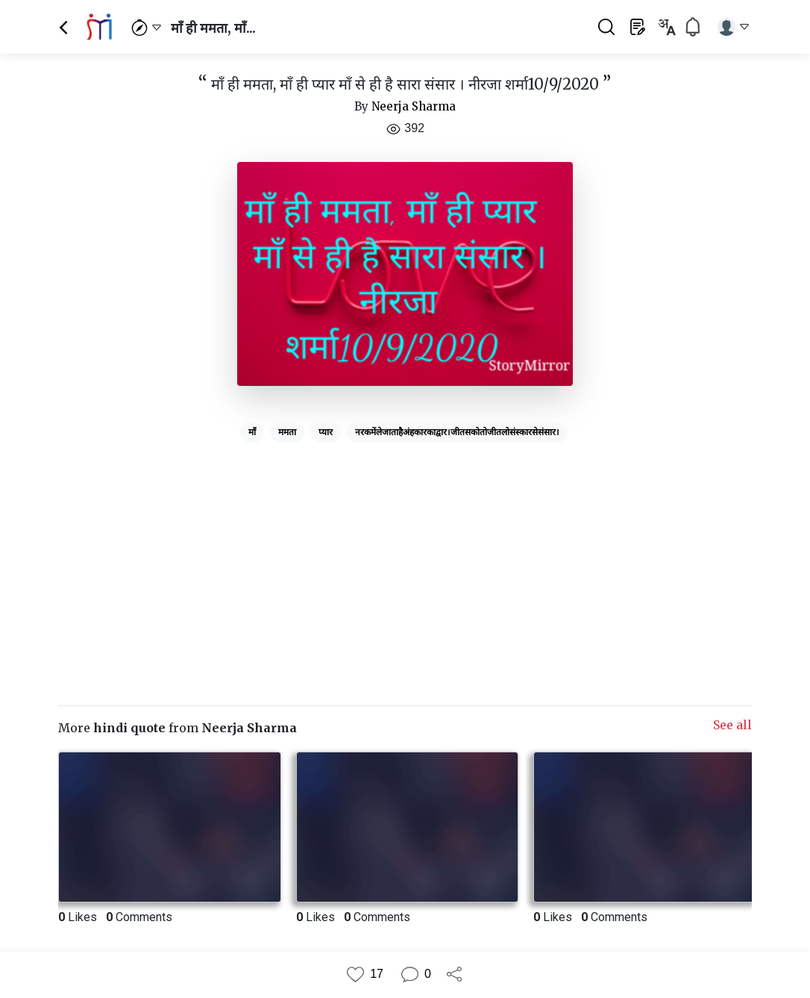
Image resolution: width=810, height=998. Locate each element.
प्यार (325, 432)
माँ (252, 432)
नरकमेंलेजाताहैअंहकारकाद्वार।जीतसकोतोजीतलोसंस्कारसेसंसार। (457, 432)
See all (732, 724)
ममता (287, 432)
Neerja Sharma (413, 106)
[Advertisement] (405, 553)
